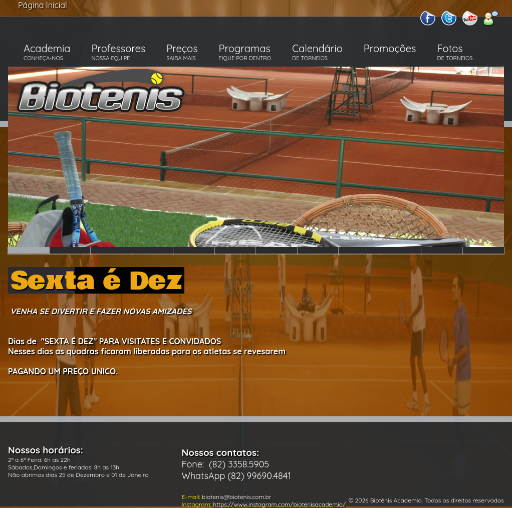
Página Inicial (42, 5)
